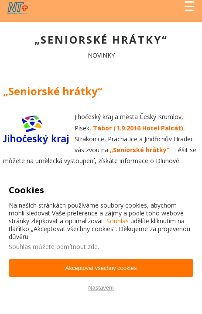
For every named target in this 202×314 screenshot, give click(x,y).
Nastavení (101, 287)
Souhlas (117, 221)
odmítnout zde (77, 246)
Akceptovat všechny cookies (101, 268)
